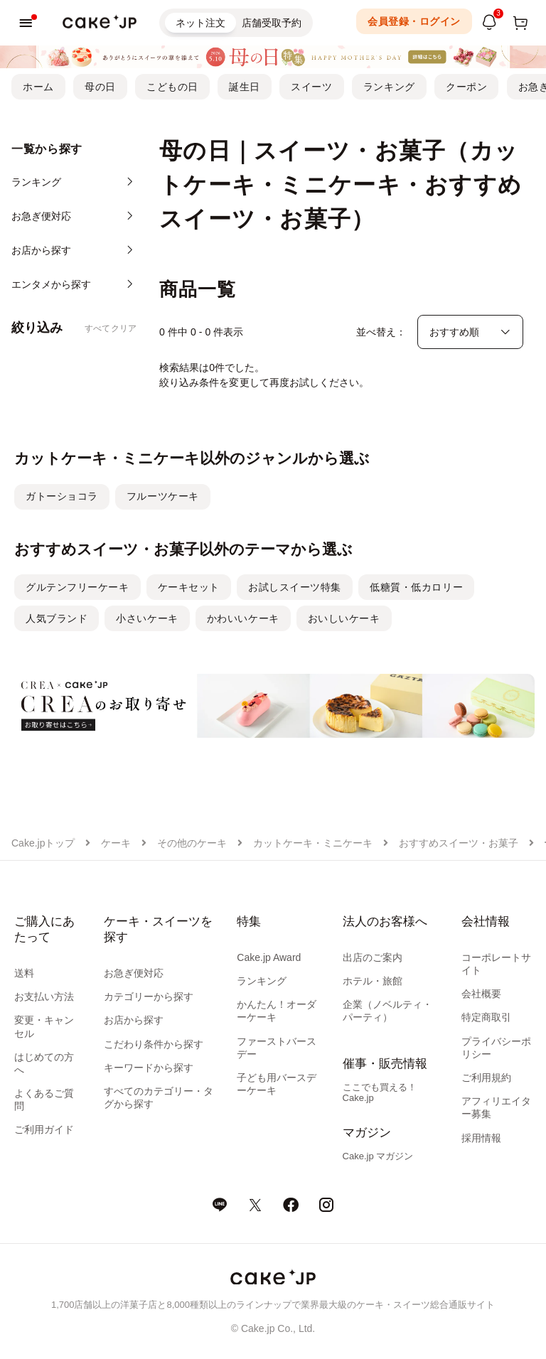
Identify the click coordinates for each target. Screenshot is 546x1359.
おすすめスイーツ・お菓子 (458, 843)
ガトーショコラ (62, 496)
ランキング (389, 86)
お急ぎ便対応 (134, 973)
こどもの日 (172, 86)
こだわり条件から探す (153, 1044)
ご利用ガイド (44, 1129)
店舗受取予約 (271, 22)
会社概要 (481, 993)
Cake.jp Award (269, 957)
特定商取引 (486, 1017)
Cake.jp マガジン (378, 1156)
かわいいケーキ (243, 618)
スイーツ (311, 86)
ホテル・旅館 (372, 981)
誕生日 (244, 86)
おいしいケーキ (344, 618)
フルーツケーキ (163, 496)
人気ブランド (56, 618)
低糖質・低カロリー (416, 587)
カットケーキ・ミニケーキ (313, 843)
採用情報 (481, 1138)
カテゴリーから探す (148, 996)
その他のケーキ (192, 843)
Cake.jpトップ (43, 843)
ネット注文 (200, 22)
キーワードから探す (148, 1067)
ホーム (38, 86)
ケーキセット (189, 587)
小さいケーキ (147, 618)
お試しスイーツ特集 (294, 587)
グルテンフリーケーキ (77, 587)
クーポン (466, 86)
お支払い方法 (44, 996)
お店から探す (134, 1020)
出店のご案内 (372, 957)
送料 (24, 973)
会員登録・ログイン (414, 21)
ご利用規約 (486, 1077)
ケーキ (116, 843)
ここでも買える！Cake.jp (380, 1092)
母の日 (100, 86)
